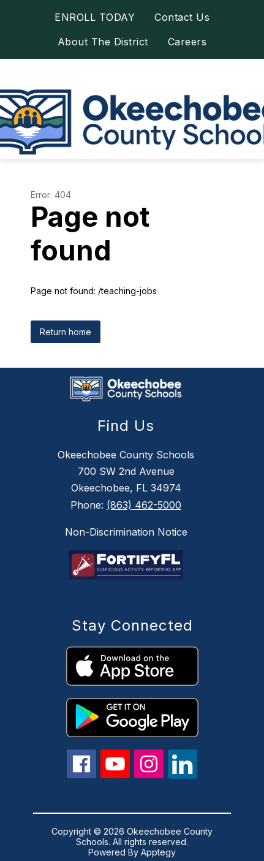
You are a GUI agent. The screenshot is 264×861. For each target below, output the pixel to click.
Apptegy (158, 852)
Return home (65, 332)
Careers (187, 42)
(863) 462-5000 (144, 505)
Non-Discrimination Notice (126, 532)
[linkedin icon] (182, 775)
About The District (103, 42)
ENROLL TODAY (95, 17)
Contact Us (181, 17)
